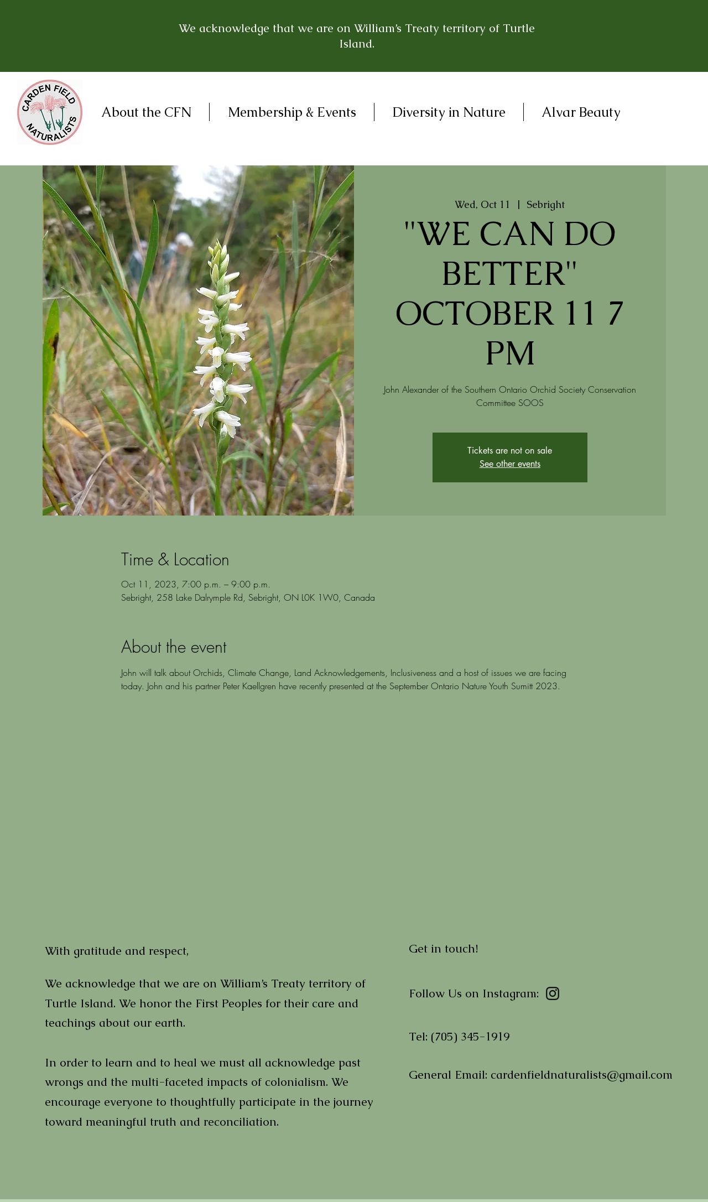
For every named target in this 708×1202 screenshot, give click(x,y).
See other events (510, 464)
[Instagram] (552, 993)
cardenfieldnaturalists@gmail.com (582, 1074)
